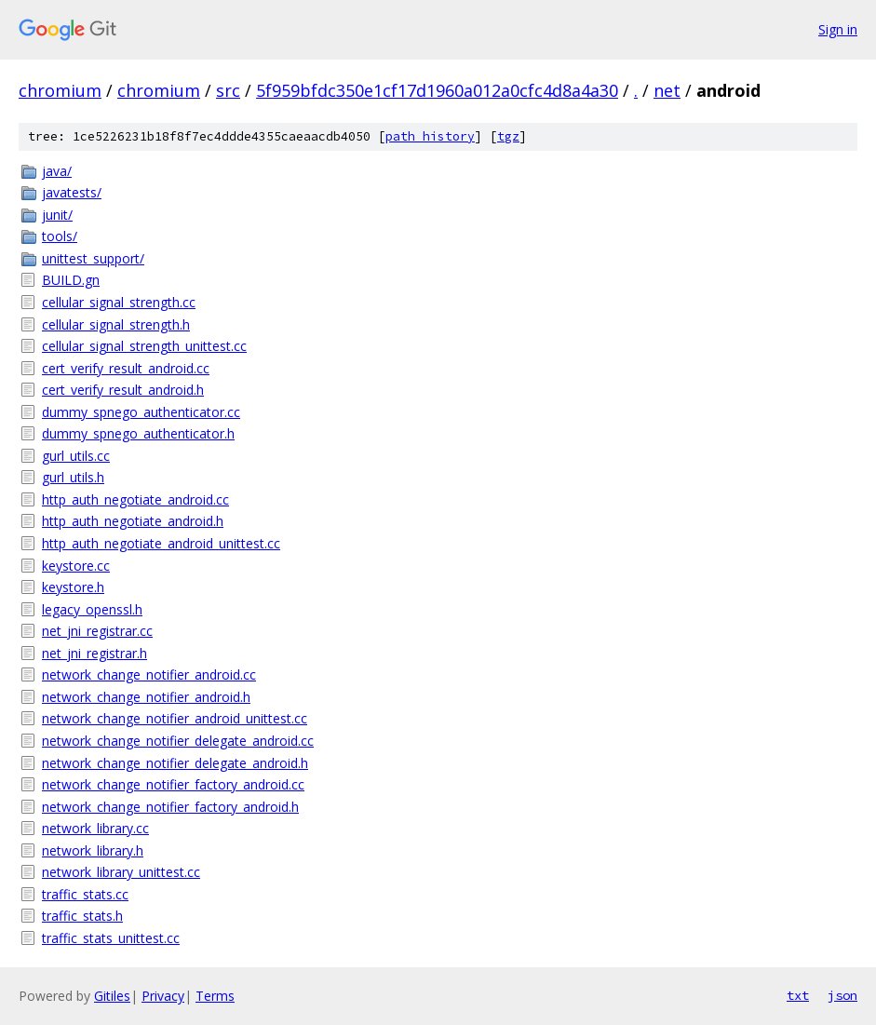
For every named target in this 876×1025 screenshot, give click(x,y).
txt (798, 995)
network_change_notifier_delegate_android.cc (178, 740)
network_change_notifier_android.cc (149, 674)
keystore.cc (76, 565)
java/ (57, 171)
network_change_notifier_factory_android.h (170, 807)
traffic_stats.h (82, 915)
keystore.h (73, 587)
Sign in (837, 29)
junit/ (57, 214)
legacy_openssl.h (92, 609)
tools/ (59, 236)
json (842, 995)
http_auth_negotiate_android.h (132, 521)
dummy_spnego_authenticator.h (138, 433)
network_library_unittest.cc (121, 872)
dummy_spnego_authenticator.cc (141, 412)
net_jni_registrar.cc (97, 631)
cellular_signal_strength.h (116, 324)
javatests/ (71, 192)
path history (430, 136)
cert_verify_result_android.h (123, 389)
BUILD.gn (71, 280)
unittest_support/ (93, 258)
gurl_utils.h (73, 477)
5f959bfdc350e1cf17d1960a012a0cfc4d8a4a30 (437, 90)
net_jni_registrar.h (94, 653)
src (228, 90)
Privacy (163, 996)
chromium (60, 90)
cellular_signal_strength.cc (118, 302)
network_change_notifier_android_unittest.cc (174, 718)
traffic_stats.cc (85, 894)
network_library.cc (95, 828)
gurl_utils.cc (76, 456)
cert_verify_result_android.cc (125, 368)
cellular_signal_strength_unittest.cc (144, 346)
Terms (215, 996)
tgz (508, 136)
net (667, 90)
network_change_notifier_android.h (146, 697)
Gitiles (112, 996)
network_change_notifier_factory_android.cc (173, 784)
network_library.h (92, 850)
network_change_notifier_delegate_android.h (175, 763)
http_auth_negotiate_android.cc (135, 499)
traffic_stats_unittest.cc (111, 938)
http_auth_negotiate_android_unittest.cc (161, 543)
